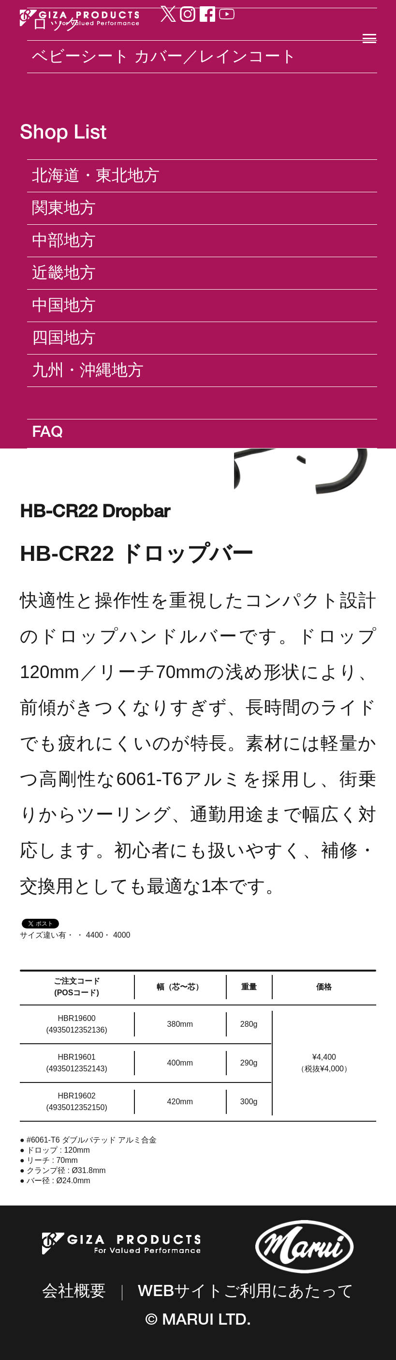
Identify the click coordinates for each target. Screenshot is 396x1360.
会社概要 (74, 1292)
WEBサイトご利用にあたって (246, 1292)
